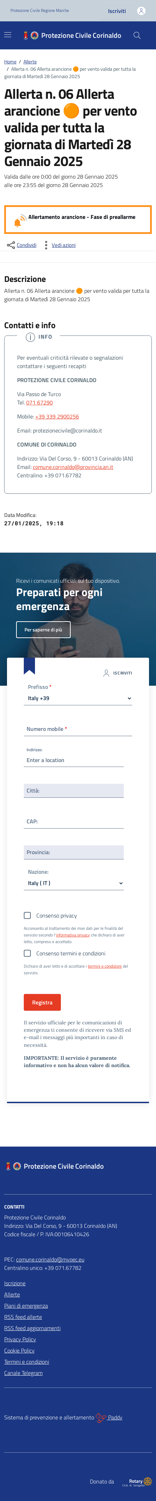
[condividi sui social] (21, 245)
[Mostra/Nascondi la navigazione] (7, 34)
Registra (42, 1002)
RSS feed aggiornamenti (32, 1328)
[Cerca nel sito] (137, 35)
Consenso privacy (56, 915)
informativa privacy (73, 935)
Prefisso (40, 687)
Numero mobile (47, 729)
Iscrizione (15, 1283)
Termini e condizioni (26, 1361)
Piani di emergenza (26, 1305)
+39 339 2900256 (57, 416)
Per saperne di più (43, 629)
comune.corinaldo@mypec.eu (50, 1259)
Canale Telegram (23, 1373)
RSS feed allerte (23, 1317)
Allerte (12, 1294)
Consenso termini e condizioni (70, 953)
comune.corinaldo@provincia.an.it (73, 467)
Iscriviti (117, 11)
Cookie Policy (19, 1350)
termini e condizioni (105, 966)
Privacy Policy (20, 1339)
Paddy (108, 1418)
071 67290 (39, 402)
